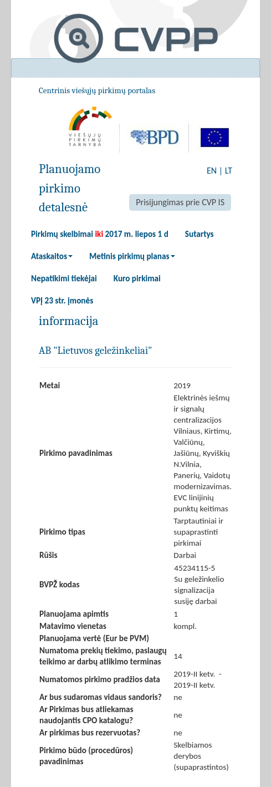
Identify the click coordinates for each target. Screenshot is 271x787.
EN (212, 170)
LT (228, 170)
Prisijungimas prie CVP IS (180, 202)
